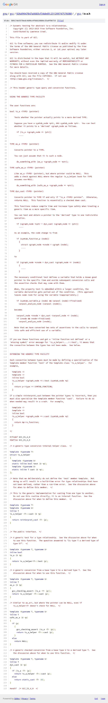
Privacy (24, 698)
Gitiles (17, 698)
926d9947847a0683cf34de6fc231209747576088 (44, 13)
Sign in (102, 4)
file (60, 20)
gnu (5, 13)
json (103, 698)
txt (96, 698)
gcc (12, 13)
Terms (32, 698)
